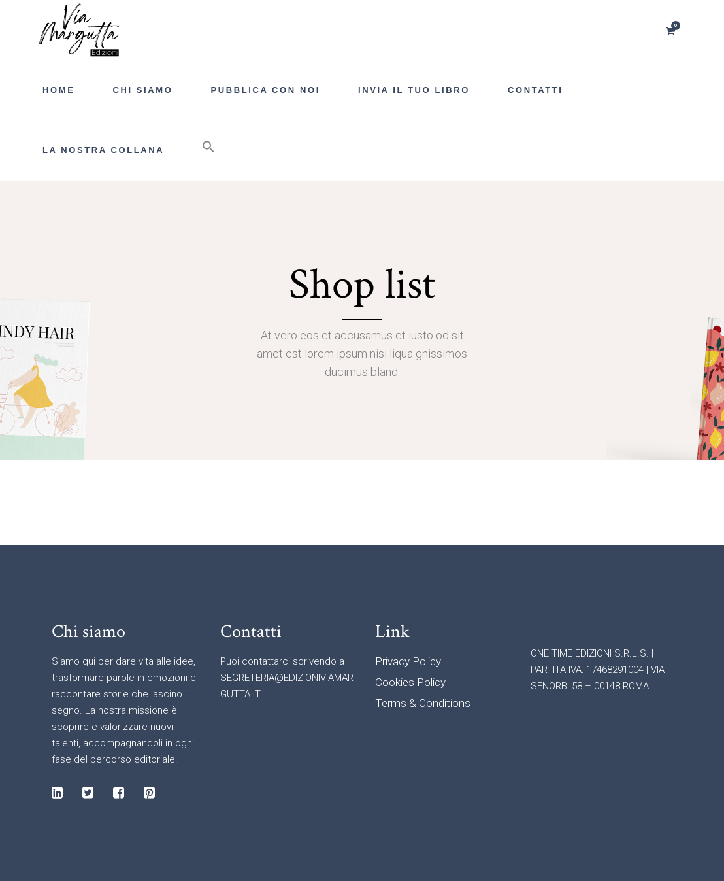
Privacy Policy (408, 661)
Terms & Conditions (422, 703)
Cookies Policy (410, 682)
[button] (208, 150)
